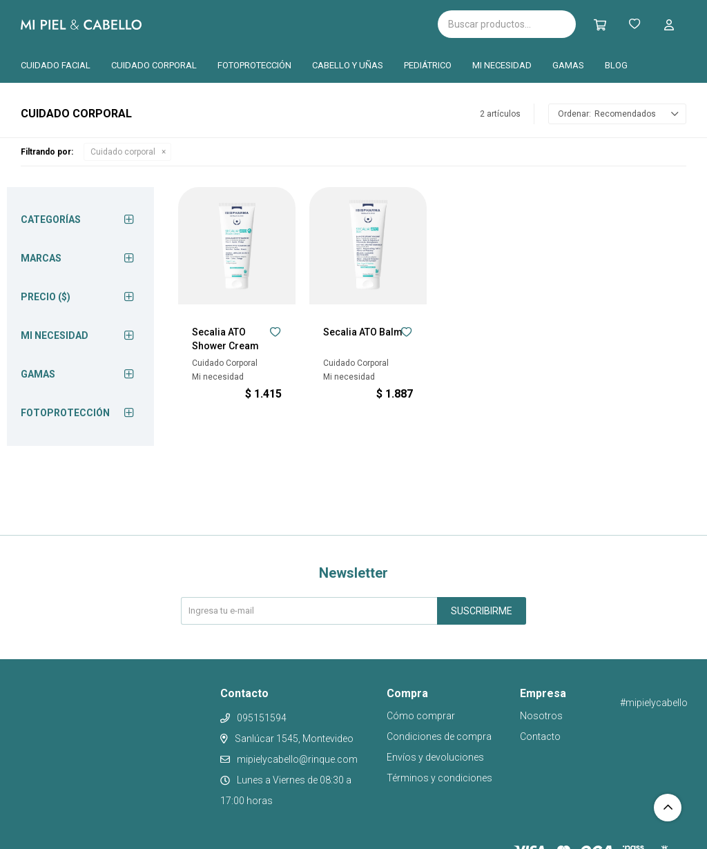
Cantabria (321, 23)
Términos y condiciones (439, 777)
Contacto (540, 736)
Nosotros (541, 715)
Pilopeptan (392, 22)
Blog (616, 65)
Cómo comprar (421, 715)
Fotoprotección (254, 65)
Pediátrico (428, 65)
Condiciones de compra (439, 736)
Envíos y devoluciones (435, 757)
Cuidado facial (55, 65)
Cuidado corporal (154, 65)
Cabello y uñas (347, 65)
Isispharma (221, 24)
